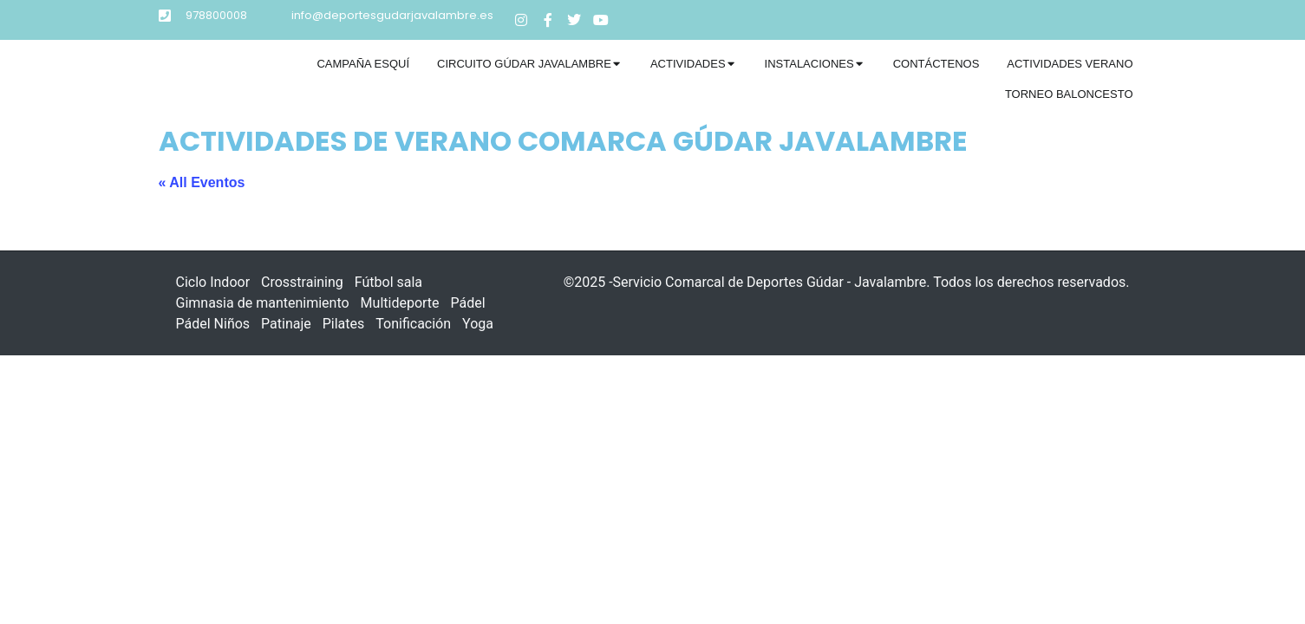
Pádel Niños (213, 323)
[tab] (363, 64)
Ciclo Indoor (213, 282)
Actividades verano (1069, 63)
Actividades (688, 63)
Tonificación (413, 323)
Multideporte (400, 303)
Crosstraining (302, 282)
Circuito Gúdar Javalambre (524, 63)
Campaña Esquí (362, 63)
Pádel (468, 303)
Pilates (344, 323)
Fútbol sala (388, 282)
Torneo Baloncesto (1069, 94)
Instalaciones (809, 63)
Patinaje (286, 323)
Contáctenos (936, 63)
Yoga (477, 323)
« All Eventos (202, 182)
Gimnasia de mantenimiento (262, 303)
